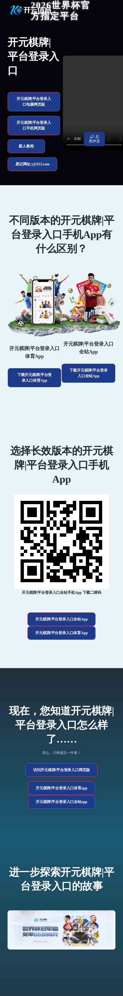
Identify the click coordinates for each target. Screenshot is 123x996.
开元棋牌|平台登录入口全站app (61, 802)
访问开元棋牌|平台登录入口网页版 (61, 770)
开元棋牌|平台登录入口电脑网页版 (34, 101)
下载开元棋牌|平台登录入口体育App (34, 377)
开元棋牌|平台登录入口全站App (61, 619)
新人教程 (26, 146)
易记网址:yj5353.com (32, 164)
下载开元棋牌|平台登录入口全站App (88, 373)
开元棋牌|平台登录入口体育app (61, 788)
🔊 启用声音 (94, 139)
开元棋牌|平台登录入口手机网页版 (34, 125)
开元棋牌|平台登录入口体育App (61, 633)
